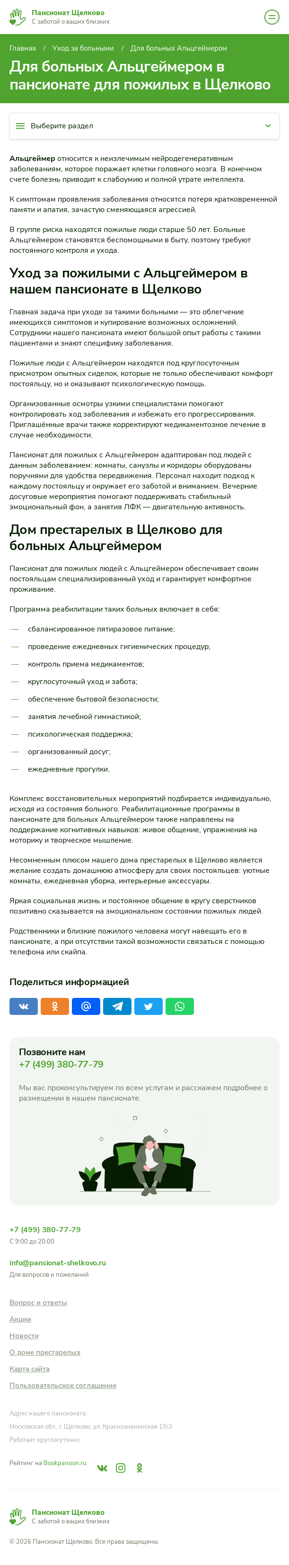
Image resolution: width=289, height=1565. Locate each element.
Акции (20, 1319)
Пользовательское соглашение (62, 1385)
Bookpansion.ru (65, 1463)
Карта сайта (29, 1369)
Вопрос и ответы (38, 1302)
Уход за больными (83, 48)
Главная (22, 48)
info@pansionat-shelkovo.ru (57, 1263)
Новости (24, 1336)
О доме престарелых (44, 1352)
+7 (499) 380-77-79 (61, 1064)
